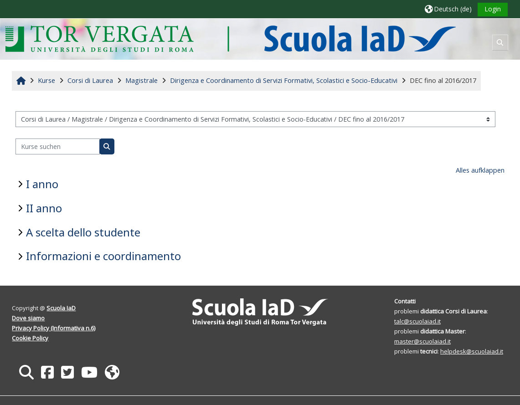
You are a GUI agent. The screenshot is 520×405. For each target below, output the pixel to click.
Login (492, 9)
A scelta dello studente (83, 232)
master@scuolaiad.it (422, 341)
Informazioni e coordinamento (103, 255)
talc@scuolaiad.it (417, 321)
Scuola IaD (61, 308)
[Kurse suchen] (57, 146)
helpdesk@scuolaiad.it (471, 351)
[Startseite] (230, 38)
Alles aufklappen (480, 170)
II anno (44, 207)
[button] (448, 9)
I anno (42, 183)
